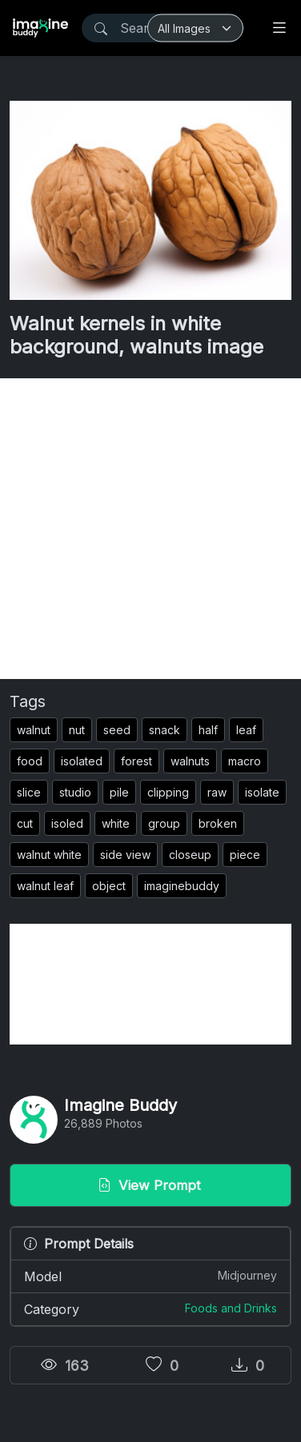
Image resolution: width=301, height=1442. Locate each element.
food (29, 761)
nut (77, 730)
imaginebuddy (181, 886)
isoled (67, 823)
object (109, 886)
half (208, 730)
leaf (246, 730)
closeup (190, 854)
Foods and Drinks (231, 1308)
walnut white (49, 854)
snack (164, 730)
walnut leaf (45, 886)
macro (244, 761)
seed (116, 730)
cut (25, 823)
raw (217, 792)
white (116, 823)
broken (218, 823)
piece (245, 854)
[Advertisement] (150, 528)
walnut (33, 730)
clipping (168, 792)
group (164, 823)
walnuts (190, 761)
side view (125, 854)
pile (119, 792)
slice (29, 792)
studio (75, 792)
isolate (262, 792)
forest (136, 761)
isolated (81, 761)
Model (150, 1275)
